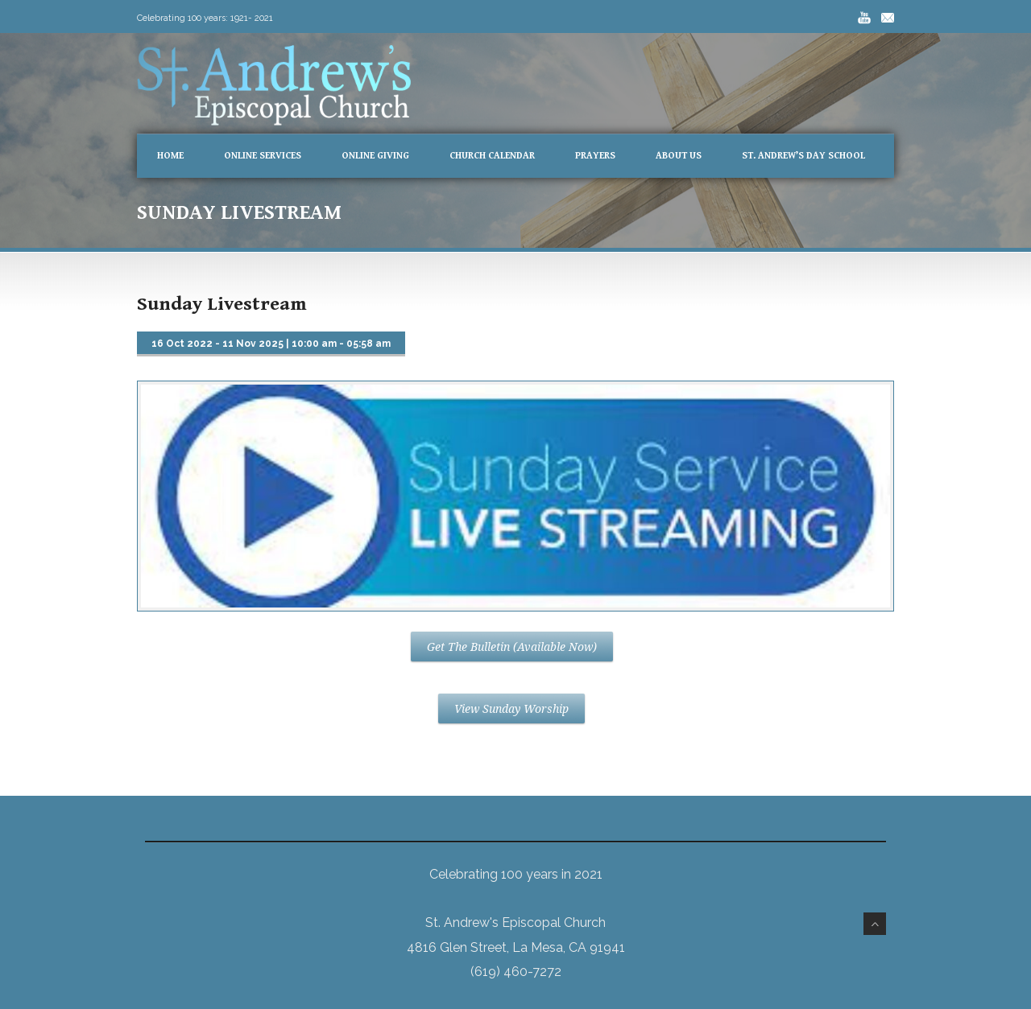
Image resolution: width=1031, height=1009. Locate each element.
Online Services (262, 155)
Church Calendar (492, 155)
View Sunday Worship (511, 708)
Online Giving (375, 155)
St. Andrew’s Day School (803, 155)
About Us (679, 155)
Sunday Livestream (222, 304)
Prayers (595, 155)
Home (170, 155)
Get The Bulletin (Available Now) (512, 646)
